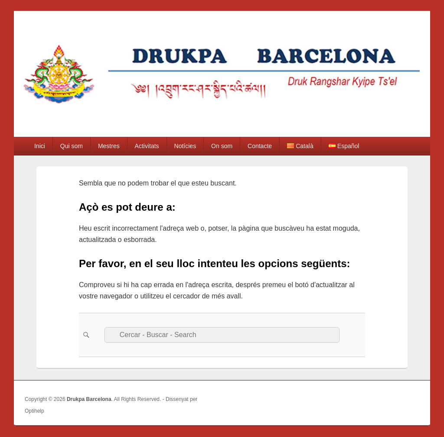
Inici (39, 145)
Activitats (147, 145)
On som (221, 145)
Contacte (260, 145)
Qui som (71, 145)
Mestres (109, 145)
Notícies (185, 145)
